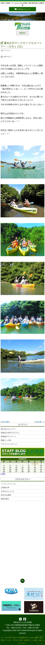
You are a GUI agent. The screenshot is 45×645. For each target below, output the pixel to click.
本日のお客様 (6, 495)
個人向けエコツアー (8, 429)
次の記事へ (39, 422)
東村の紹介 (5, 499)
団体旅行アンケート (8, 436)
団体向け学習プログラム (10, 433)
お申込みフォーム (22, 9)
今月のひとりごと (7, 491)
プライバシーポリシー (9, 444)
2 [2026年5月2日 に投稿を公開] (34, 464)
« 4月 (3, 474)
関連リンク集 (6, 440)
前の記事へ (6, 422)
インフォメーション (8, 484)
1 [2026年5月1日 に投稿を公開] (28, 464)
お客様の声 (5, 487)
